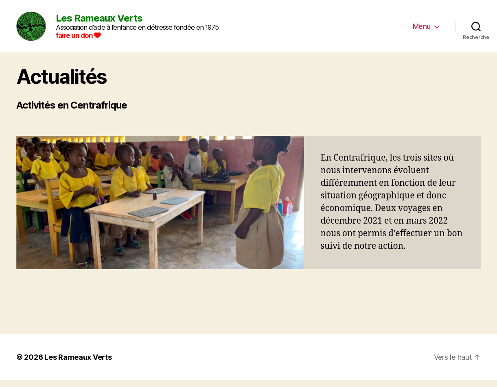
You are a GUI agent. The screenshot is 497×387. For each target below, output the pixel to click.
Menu (422, 29)
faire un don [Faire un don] (85, 39)
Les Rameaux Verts (78, 364)
